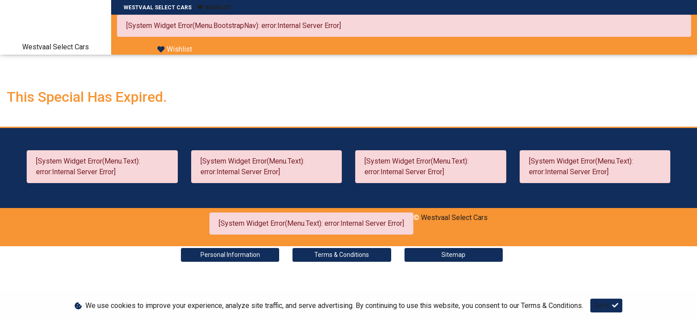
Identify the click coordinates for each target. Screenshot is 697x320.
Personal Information (230, 254)
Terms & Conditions (341, 254)
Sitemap (453, 254)
